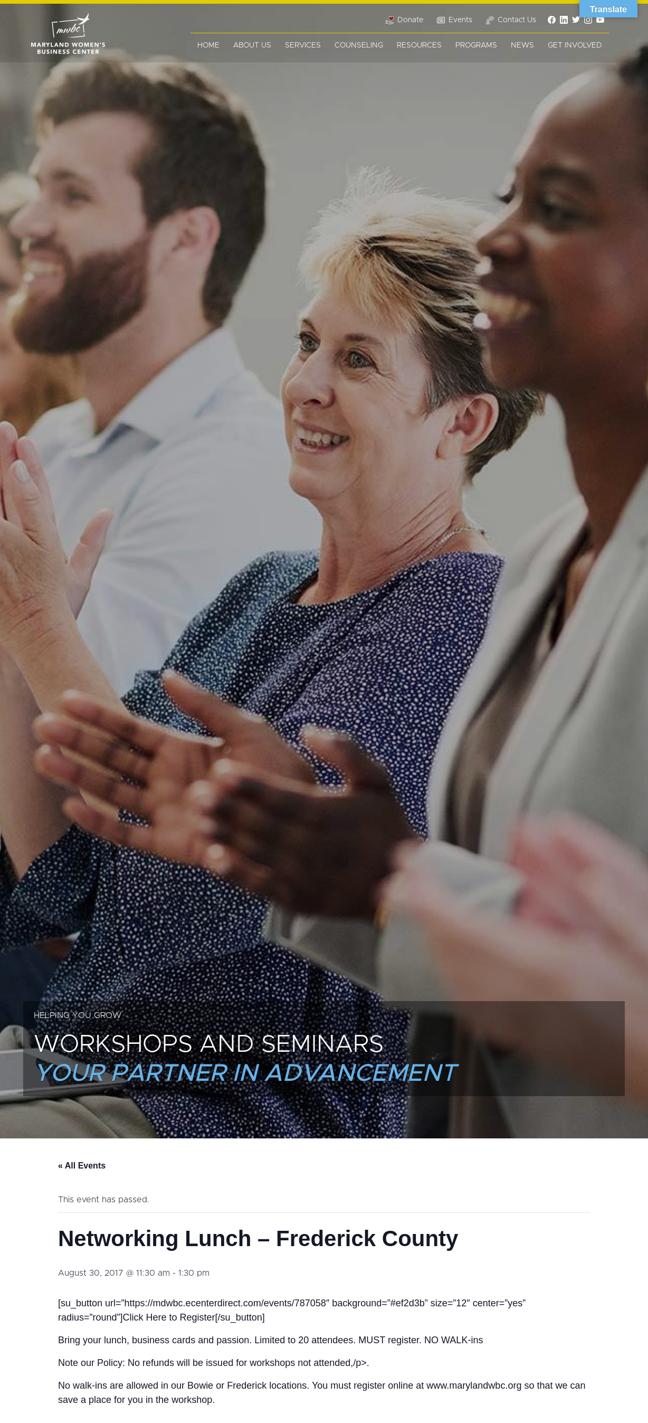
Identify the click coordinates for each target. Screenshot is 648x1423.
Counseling (359, 45)
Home (208, 45)
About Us (252, 45)
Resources (419, 45)
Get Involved (575, 45)
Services (303, 45)
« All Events (82, 1165)
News (522, 45)
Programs (476, 45)
